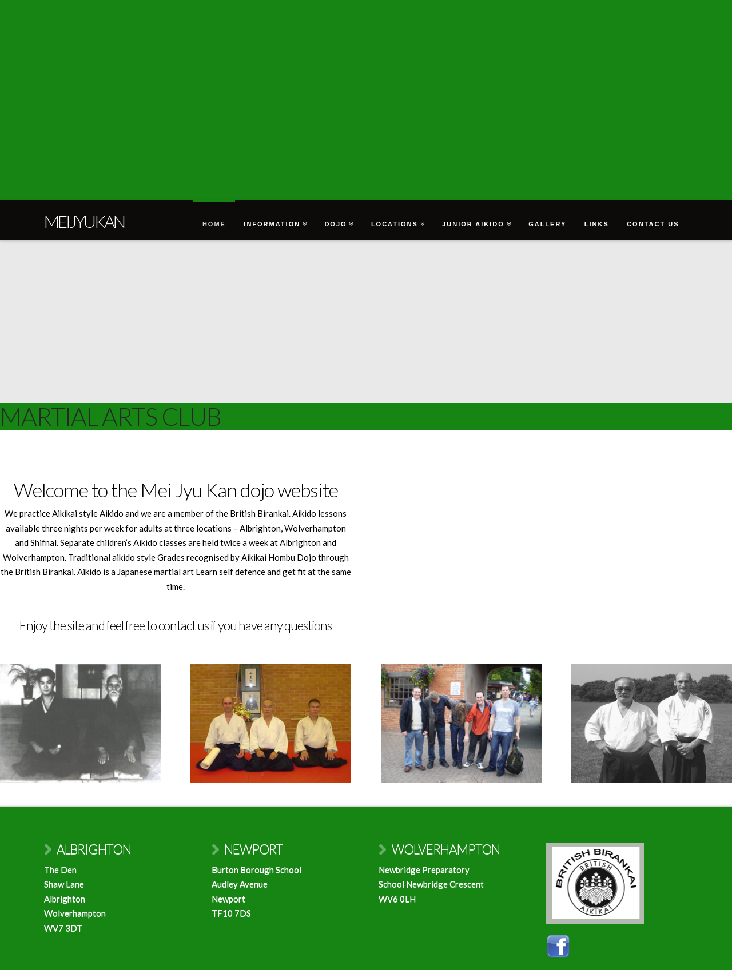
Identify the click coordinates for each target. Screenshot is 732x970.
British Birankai (259, 513)
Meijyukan (84, 221)
